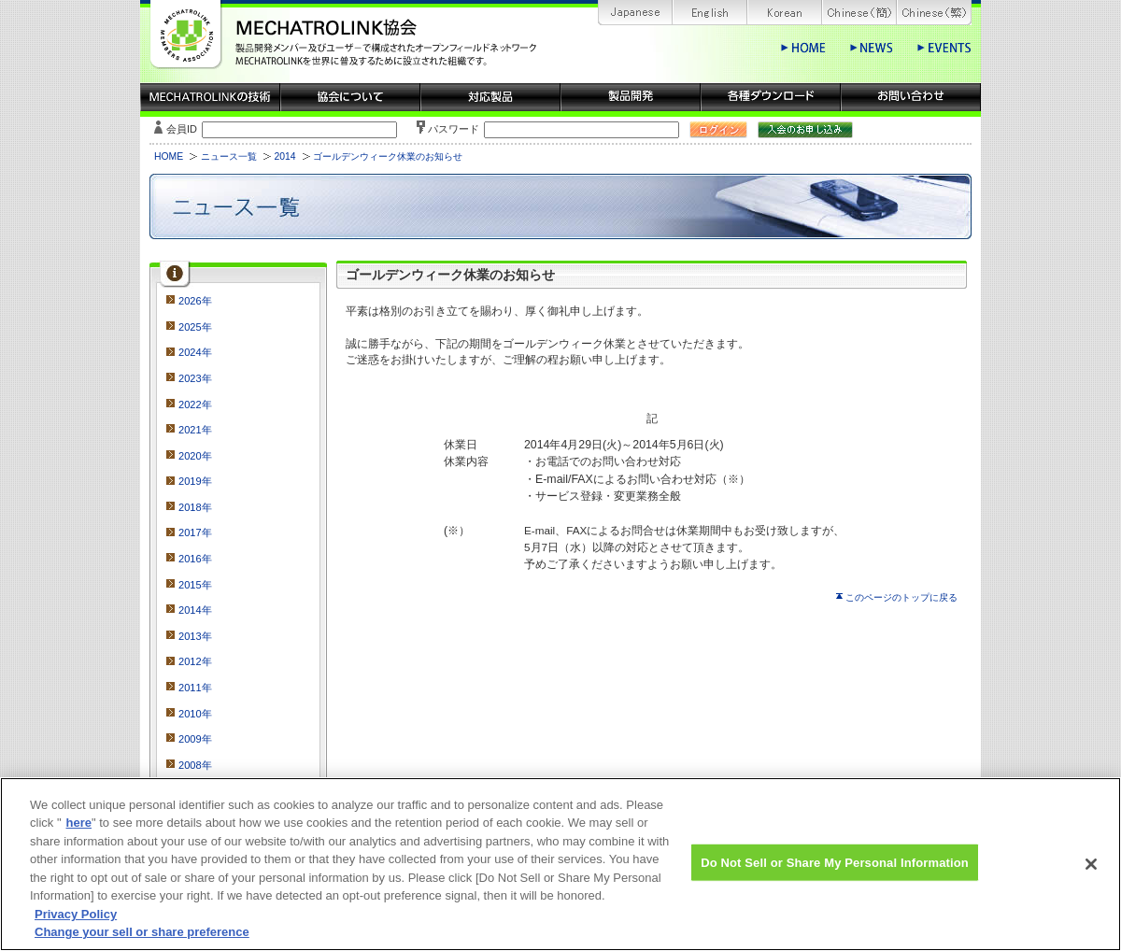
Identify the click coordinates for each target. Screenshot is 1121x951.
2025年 (195, 327)
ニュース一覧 (229, 156)
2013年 (195, 636)
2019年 (195, 481)
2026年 (195, 300)
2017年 (195, 532)
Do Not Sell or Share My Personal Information (835, 872)
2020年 (195, 455)
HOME (168, 156)
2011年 (195, 687)
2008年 (195, 765)
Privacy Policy (76, 923)
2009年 (195, 739)
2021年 (195, 429)
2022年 (195, 404)
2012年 (195, 661)
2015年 (195, 584)
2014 (284, 156)
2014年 (195, 610)
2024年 (195, 352)
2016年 (195, 558)
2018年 (195, 507)
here (79, 833)
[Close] (1091, 873)
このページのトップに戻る (901, 597)
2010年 (195, 713)
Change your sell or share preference (142, 942)
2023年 (195, 378)
